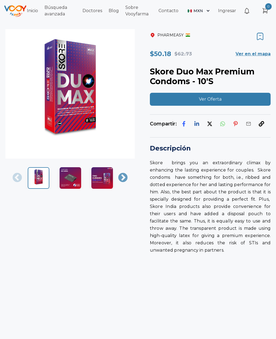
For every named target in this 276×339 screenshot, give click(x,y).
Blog (114, 10)
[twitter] (210, 124)
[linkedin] (197, 124)
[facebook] (184, 124)
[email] (248, 124)
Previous (17, 178)
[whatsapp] (222, 124)
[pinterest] (235, 124)
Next (123, 178)
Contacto (168, 10)
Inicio (32, 10)
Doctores (92, 10)
